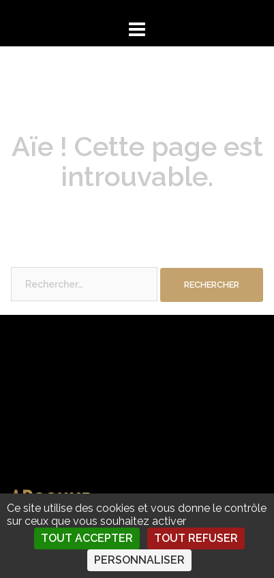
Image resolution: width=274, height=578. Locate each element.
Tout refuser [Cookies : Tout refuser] (196, 538)
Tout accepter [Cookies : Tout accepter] (87, 538)
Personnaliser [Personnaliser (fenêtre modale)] (139, 559)
